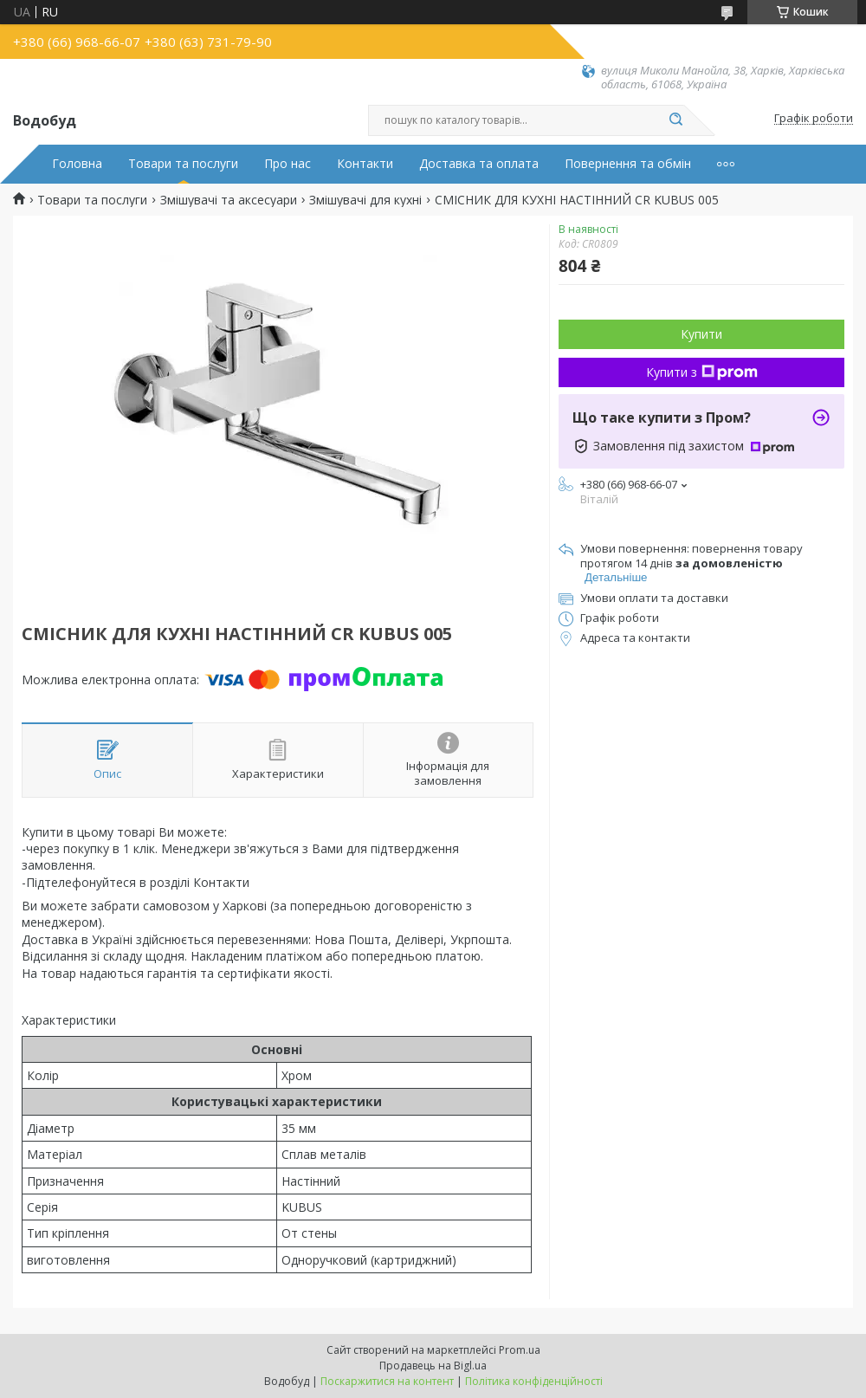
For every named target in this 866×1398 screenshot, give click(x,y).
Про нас (287, 164)
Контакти (365, 164)
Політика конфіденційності (534, 1381)
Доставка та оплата (479, 164)
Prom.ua (519, 1350)
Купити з (702, 372)
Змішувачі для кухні (365, 200)
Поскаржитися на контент (387, 1381)
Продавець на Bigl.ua (433, 1365)
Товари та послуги (183, 164)
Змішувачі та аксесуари (228, 200)
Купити (701, 334)
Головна (77, 164)
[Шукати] (675, 120)
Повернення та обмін (628, 164)
